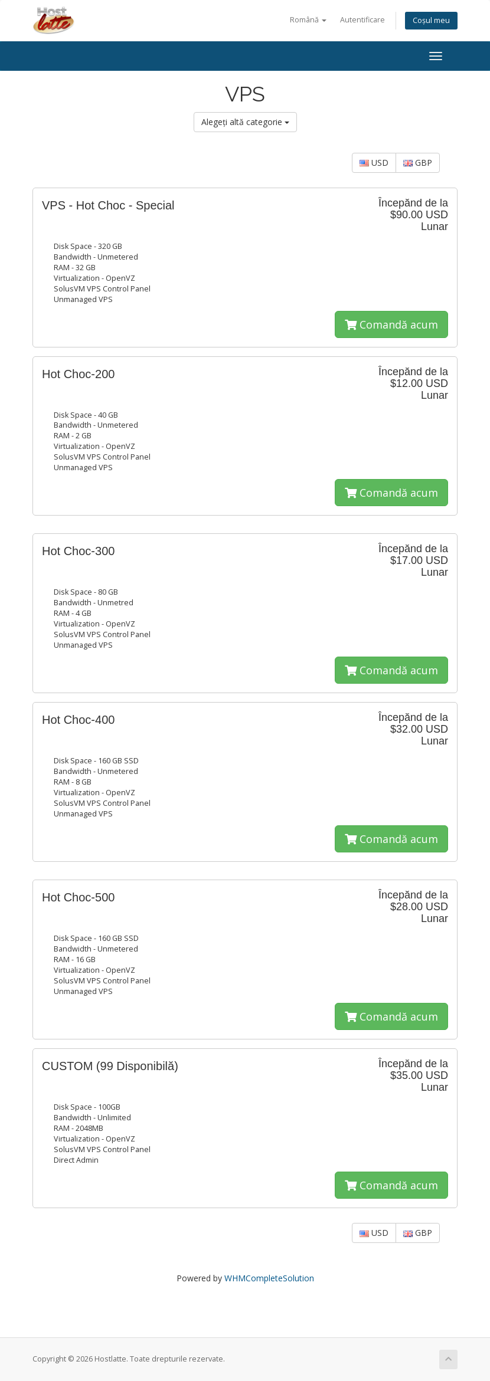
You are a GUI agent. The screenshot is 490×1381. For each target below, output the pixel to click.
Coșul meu (431, 20)
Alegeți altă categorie (245, 121)
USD (374, 162)
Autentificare (362, 20)
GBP (417, 162)
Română (308, 20)
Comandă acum (391, 324)
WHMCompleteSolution (269, 1278)
